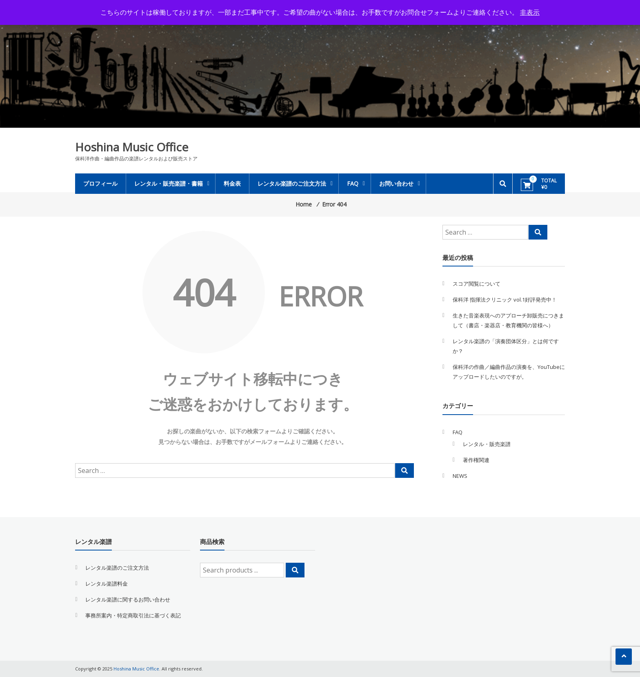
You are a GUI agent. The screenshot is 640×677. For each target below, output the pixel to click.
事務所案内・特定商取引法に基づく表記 (133, 615)
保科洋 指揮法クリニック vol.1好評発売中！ (505, 299)
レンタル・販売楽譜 (487, 444)
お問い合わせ (396, 183)
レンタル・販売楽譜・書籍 (168, 183)
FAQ (352, 183)
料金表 (232, 183)
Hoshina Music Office (131, 147)
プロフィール (100, 183)
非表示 (530, 12)
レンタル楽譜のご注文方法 (292, 183)
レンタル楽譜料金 (106, 583)
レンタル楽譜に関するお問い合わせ (127, 599)
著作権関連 (476, 460)
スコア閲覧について (476, 283)
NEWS (460, 475)
